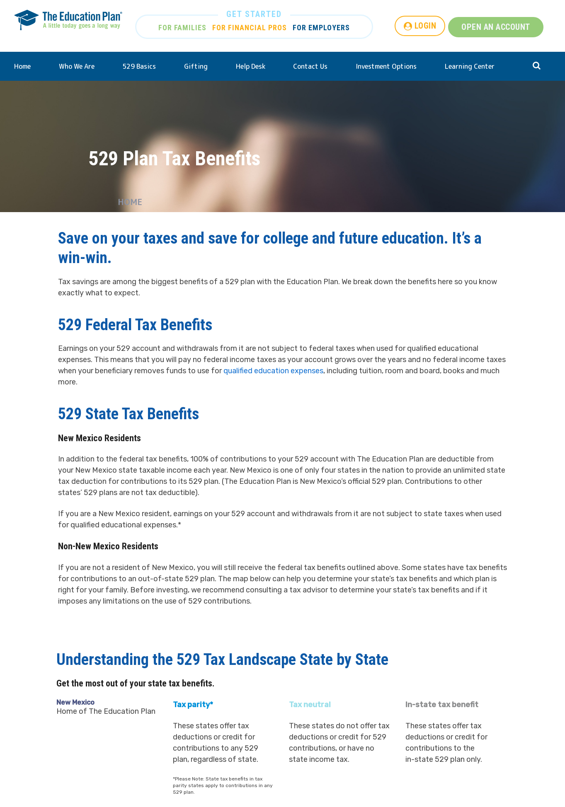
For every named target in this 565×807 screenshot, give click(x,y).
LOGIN (425, 26)
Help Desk (250, 66)
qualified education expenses (273, 370)
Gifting (196, 66)
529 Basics (139, 66)
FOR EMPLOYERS (321, 27)
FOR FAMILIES (182, 27)
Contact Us (310, 66)
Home (22, 66)
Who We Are (77, 66)
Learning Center (470, 66)
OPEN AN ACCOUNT (495, 27)
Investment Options (386, 66)
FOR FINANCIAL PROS (249, 27)
